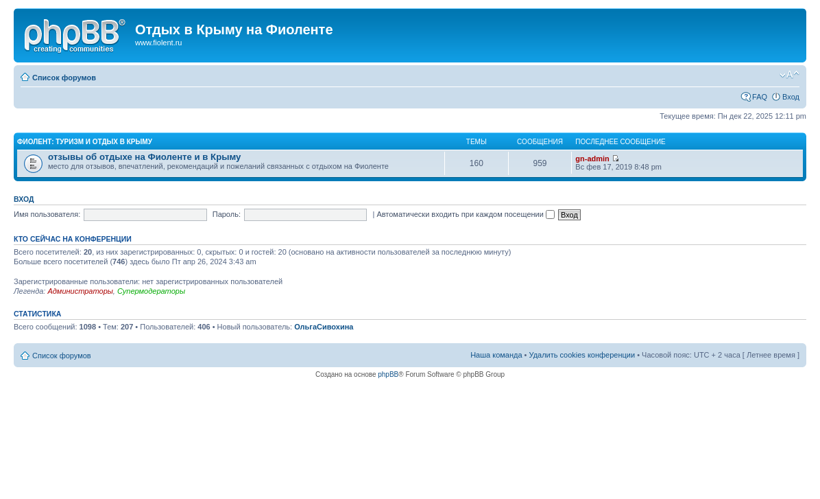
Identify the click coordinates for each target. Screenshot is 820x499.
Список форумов (64, 77)
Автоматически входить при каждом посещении (465, 214)
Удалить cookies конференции (582, 355)
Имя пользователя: (47, 214)
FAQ (759, 97)
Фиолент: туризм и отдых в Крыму (84, 142)
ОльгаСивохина (323, 327)
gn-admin (592, 158)
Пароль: (227, 214)
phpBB (388, 374)
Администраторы (79, 291)
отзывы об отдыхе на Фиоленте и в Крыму (144, 157)
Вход (790, 97)
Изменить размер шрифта (789, 75)
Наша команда (496, 355)
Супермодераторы (151, 291)
